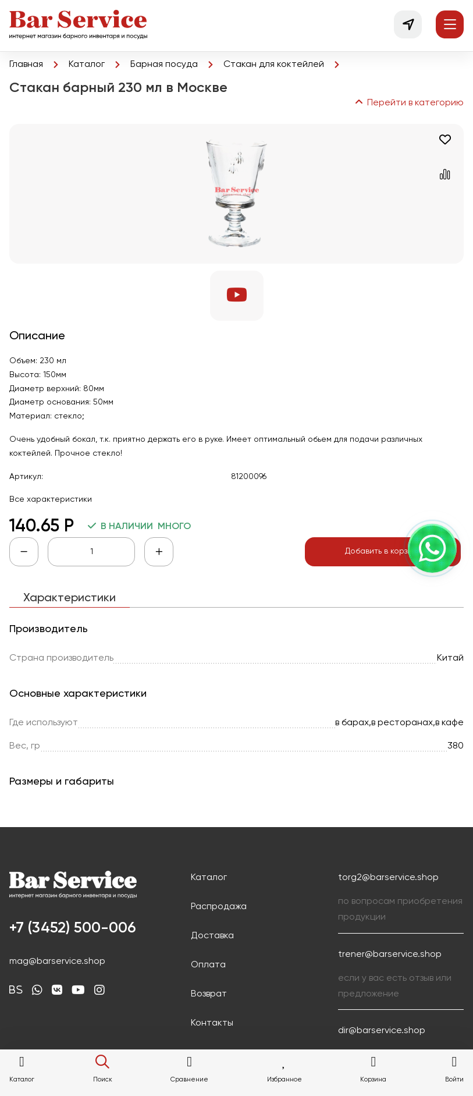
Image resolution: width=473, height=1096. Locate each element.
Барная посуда (164, 64)
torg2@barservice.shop (388, 877)
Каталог (87, 64)
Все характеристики (50, 499)
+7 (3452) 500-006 (72, 928)
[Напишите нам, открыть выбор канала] (432, 548)
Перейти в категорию (408, 103)
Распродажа (219, 906)
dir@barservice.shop (381, 1030)
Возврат (209, 994)
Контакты (212, 1023)
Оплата (208, 965)
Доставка (212, 936)
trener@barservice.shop (390, 954)
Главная (26, 64)
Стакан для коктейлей (273, 64)
